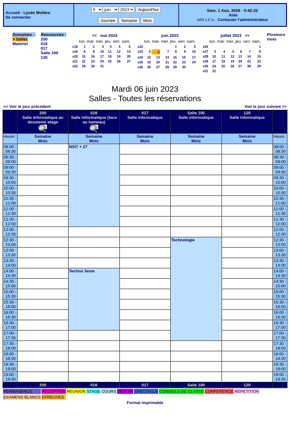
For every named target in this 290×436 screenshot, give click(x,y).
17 (102, 56)
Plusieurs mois (276, 36)
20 (129, 56)
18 (110, 56)
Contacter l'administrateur (243, 19)
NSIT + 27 (78, 146)
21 (167, 62)
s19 (75, 51)
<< (94, 35)
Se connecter (18, 17)
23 (93, 61)
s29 (205, 61)
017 (44, 48)
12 (118, 51)
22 (84, 61)
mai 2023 (108, 35)
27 (129, 61)
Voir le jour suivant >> (266, 106)
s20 (75, 56)
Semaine (42, 136)
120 (44, 57)
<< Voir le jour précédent (27, 106)
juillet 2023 (231, 35)
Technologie (183, 240)
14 (167, 57)
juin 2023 (170, 35)
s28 (205, 56)
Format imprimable (145, 402)
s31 (205, 71)
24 (102, 61)
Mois (42, 141)
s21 (75, 61)
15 (84, 56)
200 (44, 39)
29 (84, 66)
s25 (140, 62)
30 (93, 66)
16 (93, 56)
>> (247, 35)
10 (102, 51)
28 (167, 67)
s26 (140, 67)
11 (110, 51)
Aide (233, 15)
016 (44, 43)
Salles (22, 39)
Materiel (20, 43)
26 (118, 61)
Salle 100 (49, 53)
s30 (205, 66)
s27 (205, 51)
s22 (75, 66)
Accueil (12, 12)
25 (110, 61)
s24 (140, 57)
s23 (140, 51)
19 (118, 56)
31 (102, 66)
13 (129, 51)
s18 (75, 46)
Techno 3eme (82, 271)
